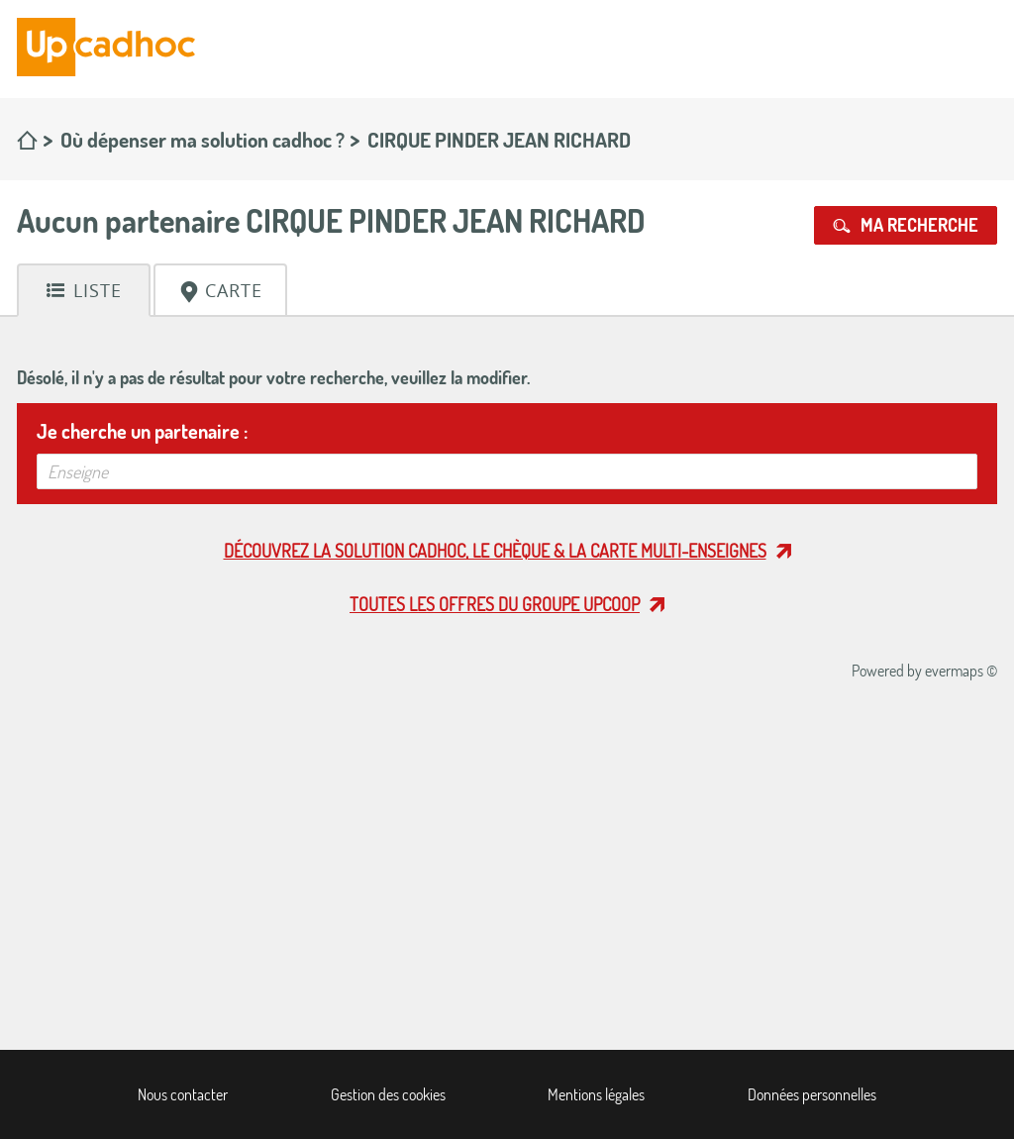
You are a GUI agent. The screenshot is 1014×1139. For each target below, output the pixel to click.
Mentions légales (596, 1094)
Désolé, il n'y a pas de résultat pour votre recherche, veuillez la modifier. (273, 377)
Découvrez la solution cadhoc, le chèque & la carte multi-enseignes (495, 551)
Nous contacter (183, 1094)
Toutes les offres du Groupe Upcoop (495, 604)
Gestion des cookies (388, 1094)
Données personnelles (812, 1094)
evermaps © (961, 670)
